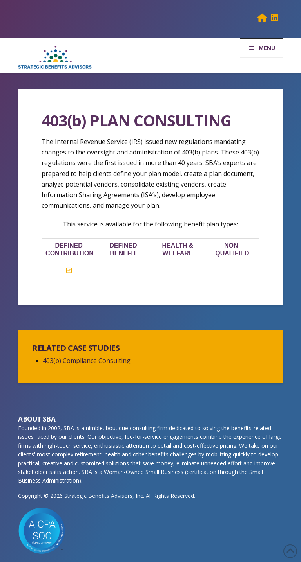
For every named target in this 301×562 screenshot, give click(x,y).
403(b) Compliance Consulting (87, 360)
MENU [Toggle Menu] (261, 48)
